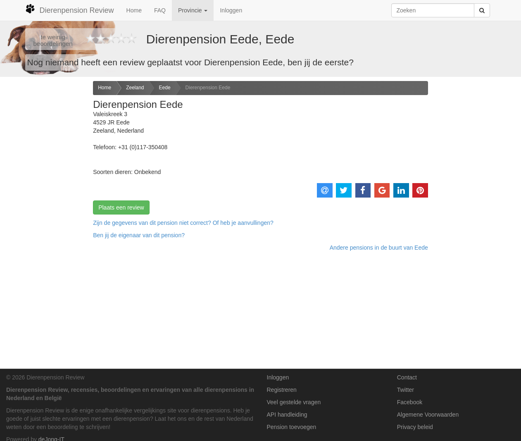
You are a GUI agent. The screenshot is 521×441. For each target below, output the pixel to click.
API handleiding (287, 414)
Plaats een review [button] (121, 207)
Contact (407, 377)
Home (134, 10)
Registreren (282, 389)
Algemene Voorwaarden (428, 414)
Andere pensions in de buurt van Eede (379, 247)
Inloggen (231, 10)
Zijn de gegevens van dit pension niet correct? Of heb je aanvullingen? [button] (183, 222)
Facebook (409, 402)
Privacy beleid (415, 427)
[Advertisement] (43, 211)
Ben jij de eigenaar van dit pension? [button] (139, 235)
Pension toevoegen (291, 427)
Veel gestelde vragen (294, 402)
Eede (165, 88)
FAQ (160, 10)
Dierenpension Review (69, 9)
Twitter (405, 389)
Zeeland (135, 88)
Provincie (192, 10)
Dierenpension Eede (208, 88)
